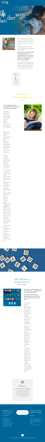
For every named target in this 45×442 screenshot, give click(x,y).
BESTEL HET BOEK (22, 412)
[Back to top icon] (22, 435)
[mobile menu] (43, 3)
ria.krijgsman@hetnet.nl (35, 425)
